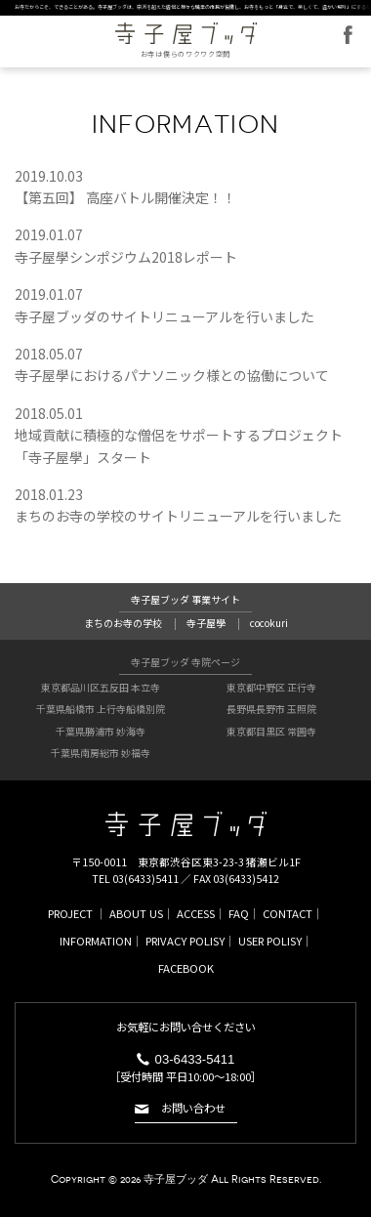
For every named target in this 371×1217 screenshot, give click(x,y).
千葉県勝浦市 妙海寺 (100, 731)
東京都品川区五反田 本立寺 (100, 687)
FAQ (238, 913)
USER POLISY (270, 940)
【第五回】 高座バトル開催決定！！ (125, 197)
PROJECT (70, 913)
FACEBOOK (347, 34)
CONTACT (287, 913)
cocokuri (269, 622)
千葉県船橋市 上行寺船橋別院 (100, 708)
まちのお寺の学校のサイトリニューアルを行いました (178, 515)
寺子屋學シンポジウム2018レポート (126, 257)
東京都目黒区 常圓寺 (271, 731)
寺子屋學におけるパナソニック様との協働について (172, 375)
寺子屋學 (206, 622)
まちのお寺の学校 (123, 622)
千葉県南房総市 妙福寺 (100, 752)
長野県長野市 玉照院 (271, 708)
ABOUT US (136, 913)
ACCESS (196, 913)
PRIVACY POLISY (185, 940)
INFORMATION (96, 940)
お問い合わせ (193, 1109)
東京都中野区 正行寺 (271, 687)
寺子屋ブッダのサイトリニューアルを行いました (164, 316)
